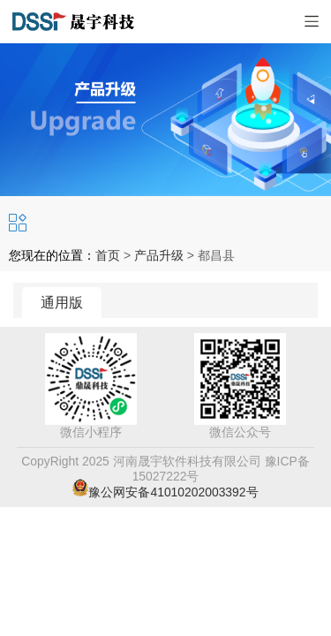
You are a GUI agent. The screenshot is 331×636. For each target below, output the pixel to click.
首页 (107, 255)
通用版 (62, 302)
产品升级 (159, 255)
